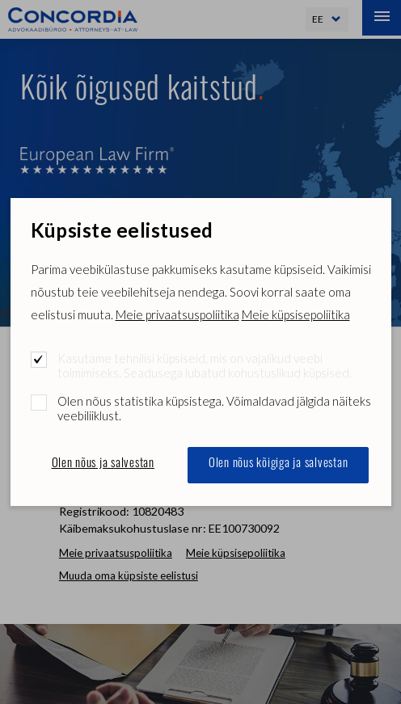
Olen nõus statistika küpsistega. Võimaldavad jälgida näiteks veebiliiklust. (214, 408)
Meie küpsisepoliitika (296, 314)
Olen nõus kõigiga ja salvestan (278, 464)
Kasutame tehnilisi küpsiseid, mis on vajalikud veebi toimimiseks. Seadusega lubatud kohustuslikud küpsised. (204, 365)
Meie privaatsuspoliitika (177, 314)
